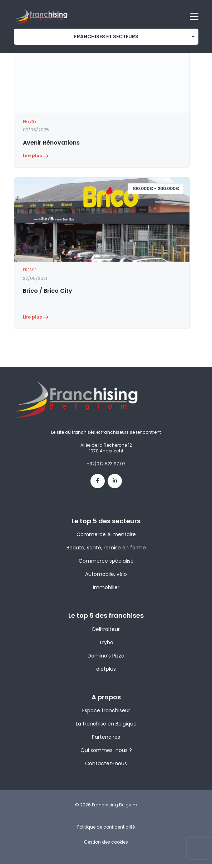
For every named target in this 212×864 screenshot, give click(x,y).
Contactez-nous (106, 763)
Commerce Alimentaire (106, 534)
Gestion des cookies (106, 842)
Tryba (106, 642)
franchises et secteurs (106, 36)
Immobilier (106, 587)
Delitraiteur (106, 629)
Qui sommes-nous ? (106, 750)
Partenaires (106, 737)
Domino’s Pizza (106, 655)
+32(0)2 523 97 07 (106, 464)
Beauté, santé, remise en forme (106, 547)
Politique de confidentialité (106, 827)
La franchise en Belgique (106, 723)
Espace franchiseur (106, 710)
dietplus (106, 669)
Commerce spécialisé (106, 560)
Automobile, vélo (106, 574)
